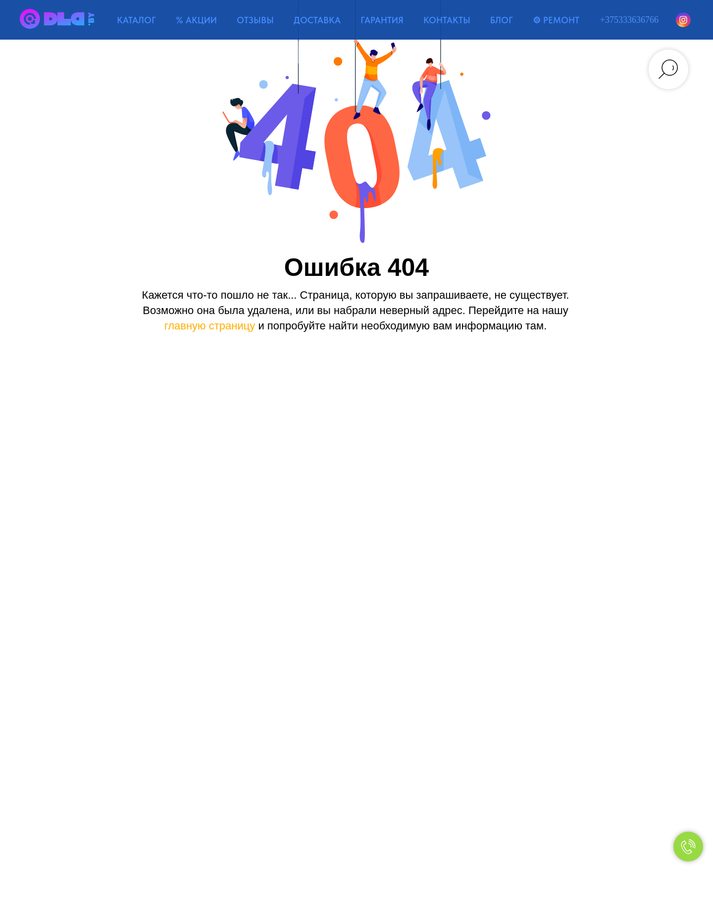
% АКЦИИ (196, 20)
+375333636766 (629, 20)
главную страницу (209, 326)
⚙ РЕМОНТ (556, 20)
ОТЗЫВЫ (255, 20)
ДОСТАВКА (317, 20)
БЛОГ (501, 20)
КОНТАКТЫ (446, 20)
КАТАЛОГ (136, 20)
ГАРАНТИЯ (382, 20)
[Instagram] (683, 19)
